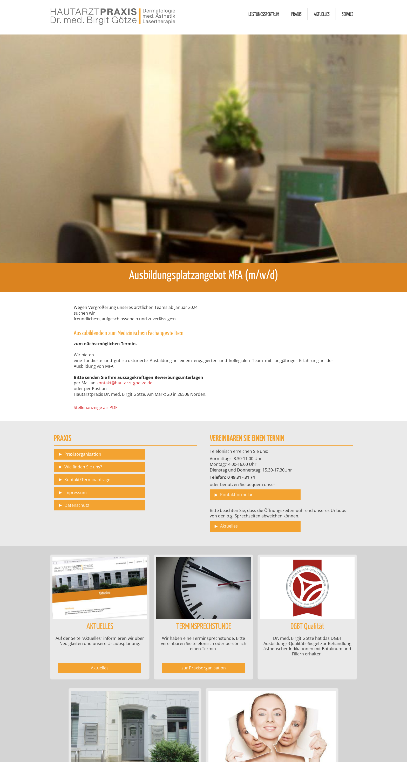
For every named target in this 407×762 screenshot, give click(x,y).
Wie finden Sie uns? (83, 467)
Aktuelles (229, 526)
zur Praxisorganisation (203, 668)
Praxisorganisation (82, 454)
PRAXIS (296, 14)
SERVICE (347, 14)
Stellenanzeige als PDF (95, 407)
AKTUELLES (322, 14)
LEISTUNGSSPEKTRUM (263, 14)
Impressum (75, 492)
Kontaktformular (236, 494)
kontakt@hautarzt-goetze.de (124, 383)
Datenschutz (76, 505)
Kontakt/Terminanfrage (87, 479)
